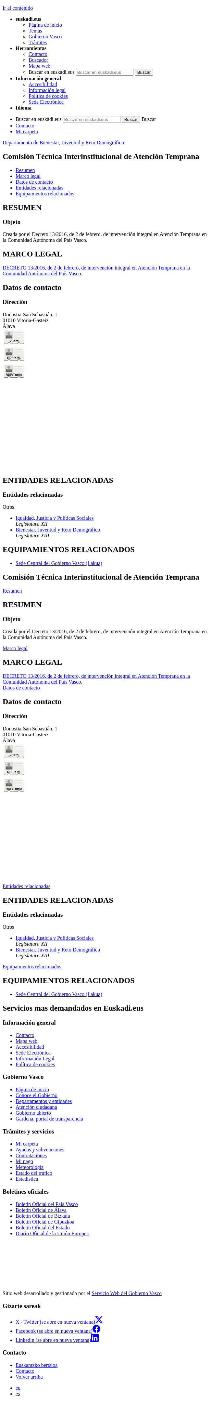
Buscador (38, 60)
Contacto (38, 54)
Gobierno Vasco (45, 36)
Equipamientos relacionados (32, 966)
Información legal (47, 90)
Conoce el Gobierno (36, 1095)
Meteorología (29, 1167)
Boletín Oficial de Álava (41, 1210)
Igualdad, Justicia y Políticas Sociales (54, 518)
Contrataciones (31, 1155)
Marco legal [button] (28, 176)
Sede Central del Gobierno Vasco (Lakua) (59, 563)
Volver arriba (29, 1377)
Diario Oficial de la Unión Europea (52, 1233)
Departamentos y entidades (44, 1101)
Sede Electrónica (46, 102)
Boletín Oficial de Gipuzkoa (45, 1222)
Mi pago (24, 1161)
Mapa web (39, 66)
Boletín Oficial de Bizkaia (43, 1216)
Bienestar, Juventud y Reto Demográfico (58, 529)
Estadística (27, 1179)
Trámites (38, 42)
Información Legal (35, 1058)
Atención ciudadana (36, 1107)
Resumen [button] (25, 170)
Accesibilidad (43, 84)
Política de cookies (48, 96)
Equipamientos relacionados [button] (45, 193)
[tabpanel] (105, 223)
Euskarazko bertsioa (36, 1365)
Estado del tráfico (34, 1173)
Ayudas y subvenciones (40, 1149)
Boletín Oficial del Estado (43, 1227)
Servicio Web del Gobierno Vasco (127, 1293)
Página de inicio (45, 25)
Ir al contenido (18, 8)
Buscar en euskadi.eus (52, 72)
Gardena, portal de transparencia (49, 1118)
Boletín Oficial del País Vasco (47, 1204)
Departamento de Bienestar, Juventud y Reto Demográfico (63, 142)
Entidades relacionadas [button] (39, 187)
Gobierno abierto (33, 1113)
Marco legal (15, 648)
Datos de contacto (21, 687)
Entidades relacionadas (26, 886)
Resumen (12, 591)
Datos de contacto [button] (34, 182)
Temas (35, 30)
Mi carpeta (27, 131)
